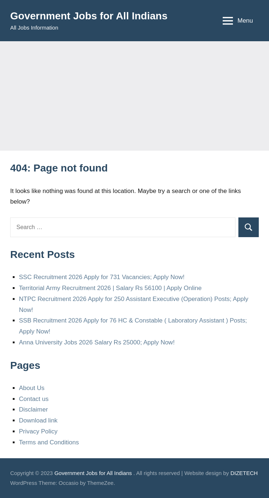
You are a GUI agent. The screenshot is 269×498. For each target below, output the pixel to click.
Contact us (33, 398)
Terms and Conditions (49, 442)
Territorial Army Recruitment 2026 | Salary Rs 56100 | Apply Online (110, 288)
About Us (31, 388)
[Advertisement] (134, 96)
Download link (38, 420)
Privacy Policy (38, 431)
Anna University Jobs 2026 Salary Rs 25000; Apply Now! (97, 342)
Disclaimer (33, 409)
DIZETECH (244, 473)
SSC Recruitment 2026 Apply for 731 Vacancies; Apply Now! (101, 277)
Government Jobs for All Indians (88, 16)
